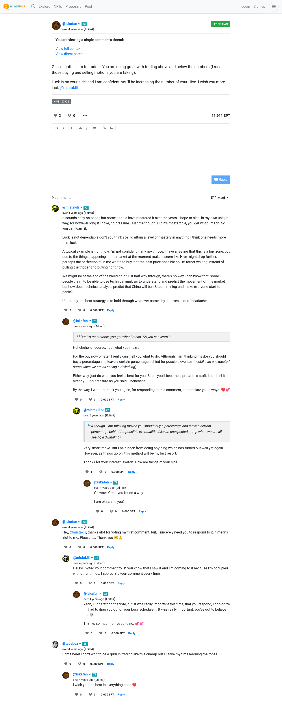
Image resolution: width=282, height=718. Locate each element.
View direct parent (70, 54)
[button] (272, 6)
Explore (44, 6)
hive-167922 (61, 101)
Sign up (259, 6)
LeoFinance (220, 24)
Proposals (73, 6)
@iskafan (71, 24)
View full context (69, 49)
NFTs (58, 6)
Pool (88, 6)
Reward (218, 198)
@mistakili (69, 88)
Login (245, 6)
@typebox (72, 644)
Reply (220, 179)
